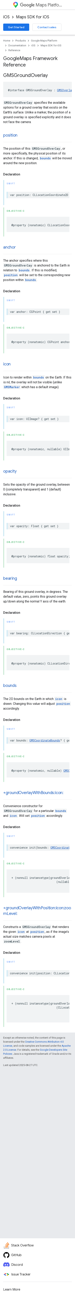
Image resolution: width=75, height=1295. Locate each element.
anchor (9, 247)
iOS (6, 17)
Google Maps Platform (44, 40)
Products (20, 40)
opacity (9, 471)
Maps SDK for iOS (32, 17)
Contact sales (46, 27)
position (10, 135)
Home (6, 40)
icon (7, 364)
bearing (10, 578)
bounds (45, 158)
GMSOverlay (65, 90)
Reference (14, 50)
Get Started (16, 27)
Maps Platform (41, 5)
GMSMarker (12, 387)
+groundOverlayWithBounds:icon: (33, 792)
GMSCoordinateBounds (44, 740)
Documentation (17, 45)
